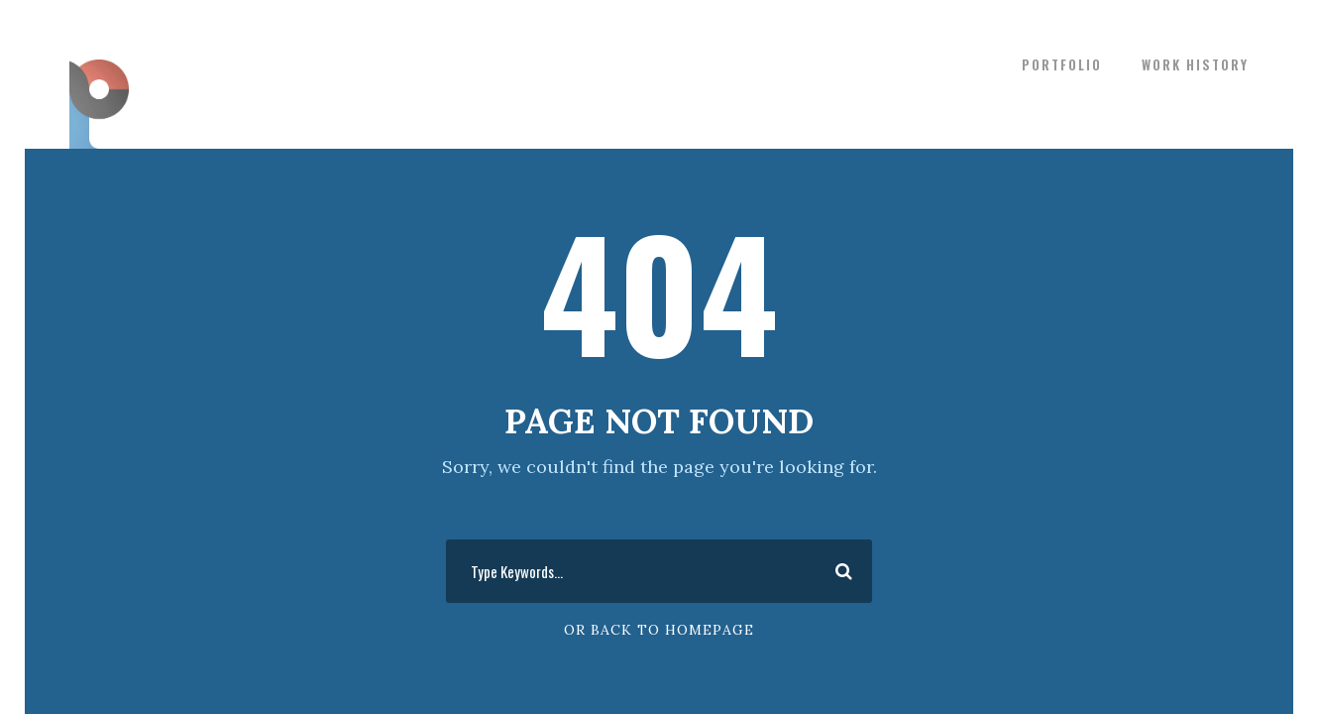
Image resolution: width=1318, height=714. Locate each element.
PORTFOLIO (1062, 64)
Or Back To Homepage (659, 630)
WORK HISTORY (1195, 64)
